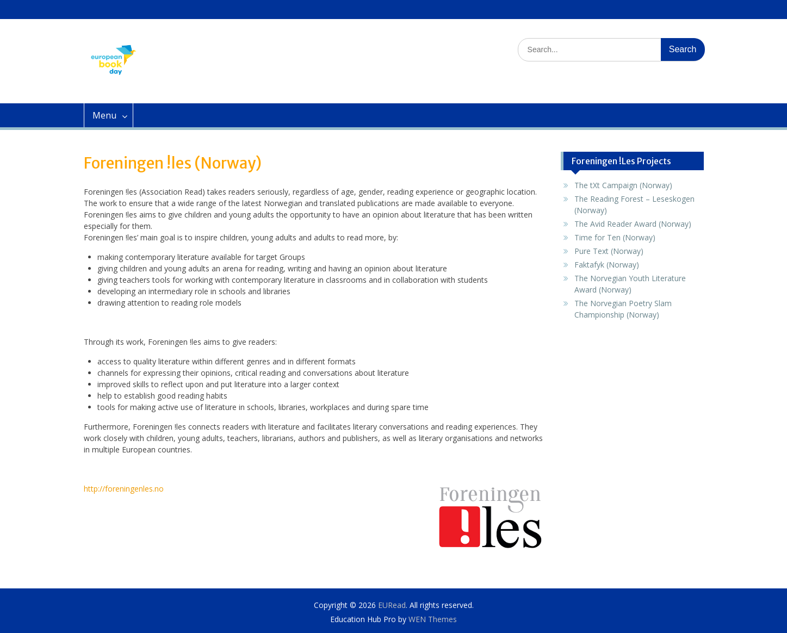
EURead (392, 605)
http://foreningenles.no (124, 488)
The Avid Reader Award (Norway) (632, 224)
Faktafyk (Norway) (606, 264)
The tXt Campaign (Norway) (623, 185)
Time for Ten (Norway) (614, 237)
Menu (104, 115)
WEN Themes (432, 619)
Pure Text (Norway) (608, 251)
